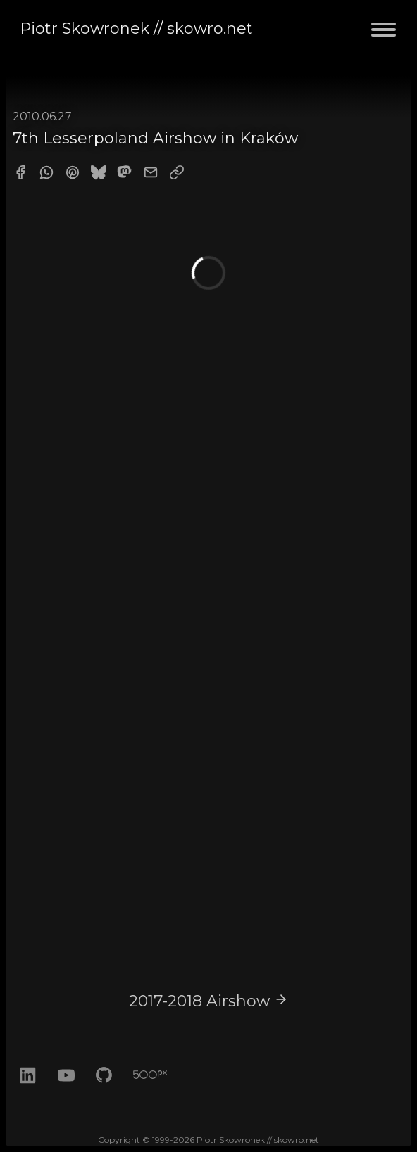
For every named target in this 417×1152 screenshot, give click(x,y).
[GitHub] (106, 1091)
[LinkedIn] (28, 1091)
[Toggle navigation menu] (383, 37)
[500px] (160, 1091)
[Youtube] (66, 1091)
